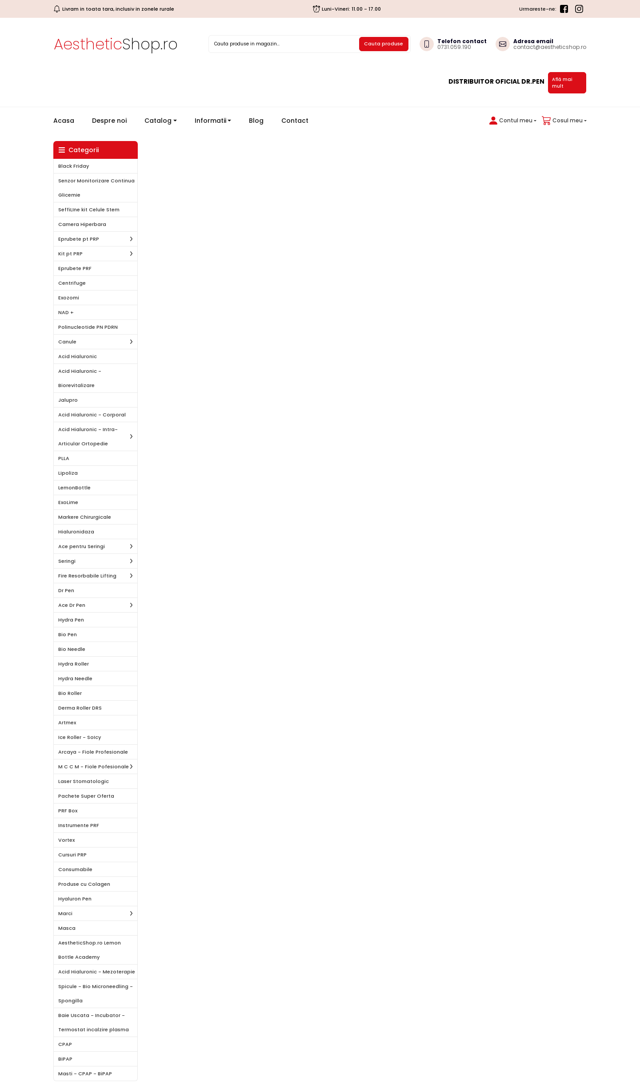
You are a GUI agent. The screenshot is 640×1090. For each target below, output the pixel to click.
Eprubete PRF (75, 268)
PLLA (63, 458)
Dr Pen (66, 590)
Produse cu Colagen (84, 884)
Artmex (67, 722)
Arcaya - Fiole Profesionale (93, 751)
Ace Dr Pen (71, 605)
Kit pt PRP (70, 253)
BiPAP (65, 1058)
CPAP (65, 1044)
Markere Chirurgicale (84, 517)
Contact (294, 120)
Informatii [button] (210, 120)
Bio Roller (70, 693)
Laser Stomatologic (83, 781)
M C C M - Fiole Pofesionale (93, 766)
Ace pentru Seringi (81, 546)
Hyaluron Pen (75, 898)
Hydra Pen (71, 619)
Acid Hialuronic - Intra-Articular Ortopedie (88, 436)
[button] (511, 120)
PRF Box (67, 810)
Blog (256, 120)
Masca (67, 928)
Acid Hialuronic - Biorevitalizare (79, 378)
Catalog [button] (158, 120)
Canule (67, 341)
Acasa (67, 120)
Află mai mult (562, 82)
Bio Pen (67, 634)
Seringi (67, 561)
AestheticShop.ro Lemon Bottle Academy (89, 950)
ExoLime (68, 502)
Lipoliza (68, 472)
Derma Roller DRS (80, 707)
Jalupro (68, 400)
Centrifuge (72, 283)
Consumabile (75, 869)
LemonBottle (74, 487)
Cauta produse (383, 43)
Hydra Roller (73, 663)
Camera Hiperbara (82, 224)
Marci (65, 913)
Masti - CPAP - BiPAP (85, 1073)
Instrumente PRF (78, 825)
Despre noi (109, 120)
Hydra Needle (75, 678)
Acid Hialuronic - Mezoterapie (96, 971)
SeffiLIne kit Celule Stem (89, 209)
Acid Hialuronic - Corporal (92, 414)
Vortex (66, 840)
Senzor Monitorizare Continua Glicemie (96, 187)
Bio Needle (71, 649)
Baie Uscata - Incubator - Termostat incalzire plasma (93, 1022)
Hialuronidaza (76, 531)
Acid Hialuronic (77, 356)
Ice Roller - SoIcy (79, 737)
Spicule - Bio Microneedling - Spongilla (95, 993)
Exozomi (68, 297)
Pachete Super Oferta (86, 795)
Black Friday (73, 166)
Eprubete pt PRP (78, 238)
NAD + (66, 312)
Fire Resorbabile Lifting (87, 575)
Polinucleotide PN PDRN (88, 327)
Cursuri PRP (72, 854)
